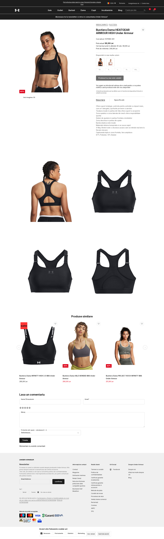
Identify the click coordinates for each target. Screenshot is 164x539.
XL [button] (127, 69)
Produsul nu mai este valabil (109, 78)
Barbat (24, 492)
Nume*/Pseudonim (27, 399)
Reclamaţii (94, 502)
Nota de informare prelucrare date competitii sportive (79, 483)
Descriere (100, 100)
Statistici (70, 533)
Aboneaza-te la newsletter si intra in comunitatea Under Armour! (81, 17)
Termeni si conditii (97, 469)
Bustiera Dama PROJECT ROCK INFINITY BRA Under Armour (124, 377)
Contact (75, 469)
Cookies (94, 505)
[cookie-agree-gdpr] (103, 534)
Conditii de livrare (97, 493)
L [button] (117, 69)
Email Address (26, 479)
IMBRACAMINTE (102, 25)
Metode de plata (96, 490)
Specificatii (119, 100)
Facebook (116, 469)
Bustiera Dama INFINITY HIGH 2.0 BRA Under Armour (37, 377)
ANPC (93, 508)
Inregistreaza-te (133, 3)
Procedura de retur (97, 496)
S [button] (108, 69)
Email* (87, 399)
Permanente (59, 533)
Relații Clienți (77, 478)
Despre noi (132, 469)
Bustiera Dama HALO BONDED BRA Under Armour (79, 377)
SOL (92, 511)
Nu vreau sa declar (46, 492)
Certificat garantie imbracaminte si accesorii (97, 485)
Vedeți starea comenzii (98, 499)
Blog (129, 478)
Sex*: (20, 489)
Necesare (47, 533)
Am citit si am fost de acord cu (44, 500)
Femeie (33, 492)
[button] (143, 34)
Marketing (81, 533)
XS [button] (100, 69)
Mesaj (23, 412)
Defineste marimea (79, 475)
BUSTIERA (113, 25)
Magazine (76, 472)
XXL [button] (135, 69)
